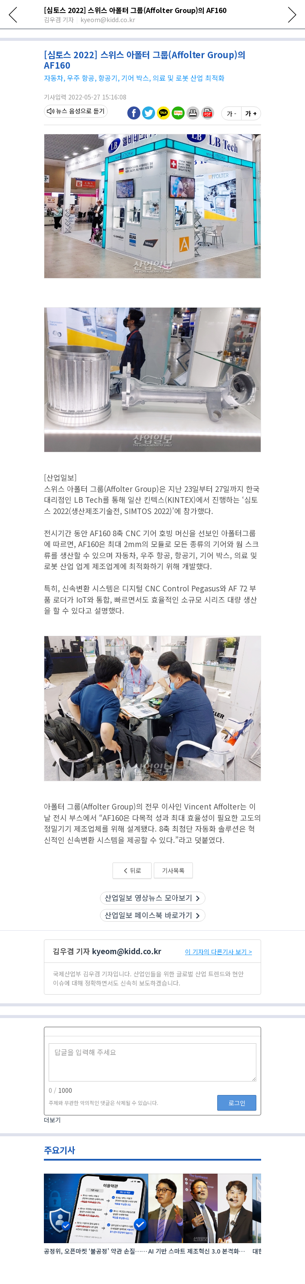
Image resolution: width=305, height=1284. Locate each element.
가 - (231, 142)
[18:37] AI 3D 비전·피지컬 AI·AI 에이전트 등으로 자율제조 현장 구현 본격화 (149, 51)
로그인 (237, 1132)
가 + (251, 142)
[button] (192, 142)
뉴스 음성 (63, 140)
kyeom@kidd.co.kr (126, 980)
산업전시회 (97, 35)
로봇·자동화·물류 (150, 35)
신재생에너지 (206, 35)
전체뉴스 (58, 35)
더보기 (52, 1149)
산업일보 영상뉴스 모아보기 (153, 927)
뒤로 (132, 900)
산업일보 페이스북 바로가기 (153, 944)
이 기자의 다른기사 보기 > (218, 981)
